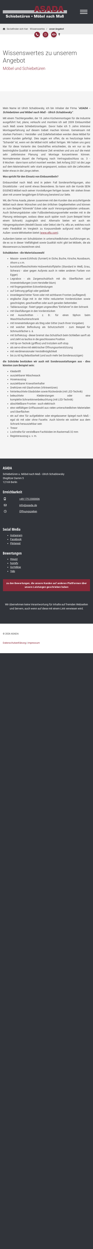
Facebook (16, 539)
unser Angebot (56, 29)
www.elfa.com (49, 232)
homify (14, 563)
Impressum (34, 642)
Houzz (14, 559)
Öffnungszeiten (28, 511)
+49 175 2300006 (29, 499)
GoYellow (15, 567)
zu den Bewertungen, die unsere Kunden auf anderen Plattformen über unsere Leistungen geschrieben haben (46, 585)
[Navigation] (83, 12)
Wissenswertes (37, 29)
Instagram (16, 535)
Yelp (12, 571)
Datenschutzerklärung (14, 642)
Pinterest (15, 543)
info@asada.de (28, 505)
